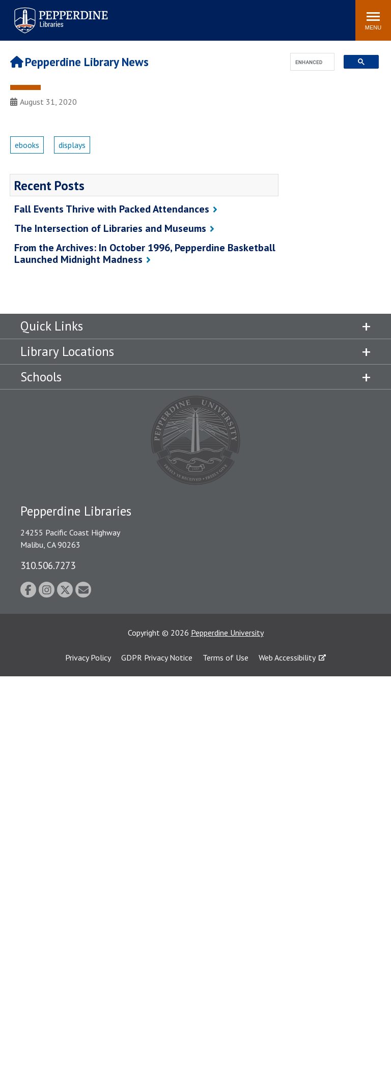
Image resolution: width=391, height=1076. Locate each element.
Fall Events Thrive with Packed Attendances (111, 209)
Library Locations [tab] (67, 351)
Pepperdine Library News (79, 61)
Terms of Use (225, 657)
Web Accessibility (287, 657)
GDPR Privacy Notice (156, 657)
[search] (309, 62)
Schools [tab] (41, 377)
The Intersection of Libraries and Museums (110, 228)
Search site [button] (209, 15)
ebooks (27, 145)
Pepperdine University (227, 632)
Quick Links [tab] (51, 326)
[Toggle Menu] (373, 20)
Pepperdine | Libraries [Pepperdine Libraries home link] (48, 9)
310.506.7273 (47, 565)
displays (72, 145)
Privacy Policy (88, 657)
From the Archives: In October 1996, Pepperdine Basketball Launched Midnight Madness (144, 253)
